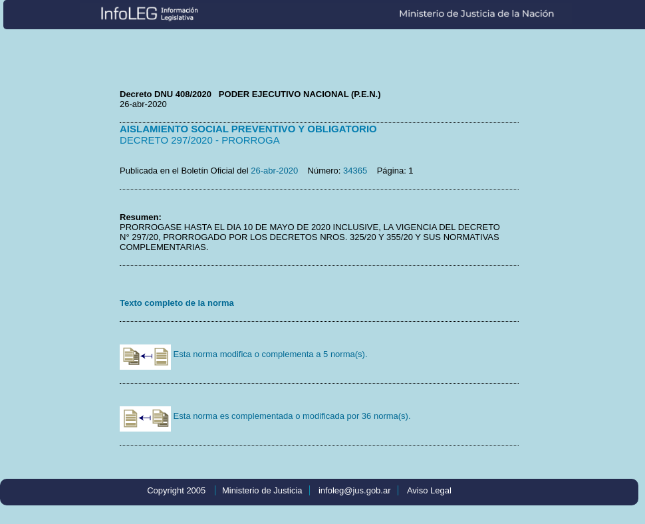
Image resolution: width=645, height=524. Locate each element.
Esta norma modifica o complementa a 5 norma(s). (244, 354)
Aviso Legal (429, 490)
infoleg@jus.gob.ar (355, 490)
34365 (355, 171)
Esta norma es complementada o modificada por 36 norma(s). (265, 416)
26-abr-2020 (274, 171)
